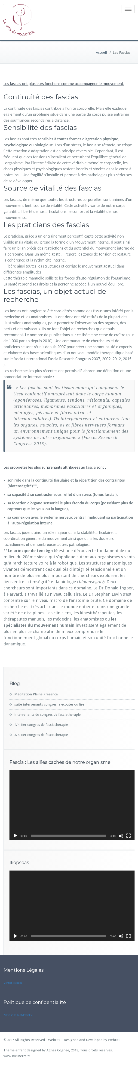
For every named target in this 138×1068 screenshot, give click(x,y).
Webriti (114, 1039)
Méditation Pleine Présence (36, 693)
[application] (72, 804)
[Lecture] (15, 835)
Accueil (101, 52)
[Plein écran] (128, 835)
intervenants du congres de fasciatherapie (47, 714)
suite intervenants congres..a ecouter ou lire (49, 703)
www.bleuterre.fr (16, 1055)
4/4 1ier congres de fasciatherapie (41, 724)
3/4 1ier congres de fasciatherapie (41, 734)
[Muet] (121, 835)
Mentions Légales (12, 982)
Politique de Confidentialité (18, 1014)
